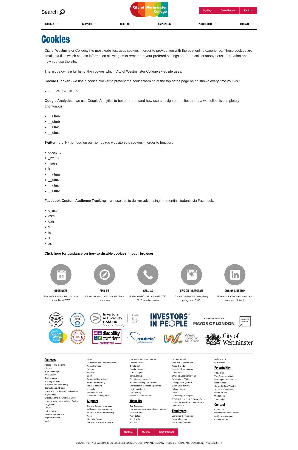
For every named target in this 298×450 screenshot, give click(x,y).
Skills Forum (220, 359)
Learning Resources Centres (142, 359)
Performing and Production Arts (101, 363)
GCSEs (48, 408)
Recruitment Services (182, 423)
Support (87, 24)
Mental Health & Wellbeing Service (145, 386)
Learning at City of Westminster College (147, 409)
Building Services (53, 382)
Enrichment (134, 366)
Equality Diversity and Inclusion (143, 383)
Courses (49, 24)
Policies (133, 423)
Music (89, 359)
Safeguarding (135, 376)
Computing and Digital (55, 388)
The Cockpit (219, 400)
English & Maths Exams (140, 396)
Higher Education (53, 418)
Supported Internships (97, 379)
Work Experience (137, 389)
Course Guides (221, 420)
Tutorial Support (136, 369)
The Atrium (219, 373)
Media (47, 421)
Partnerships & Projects (183, 396)
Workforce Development (98, 396)
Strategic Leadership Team (184, 376)
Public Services (94, 366)
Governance (177, 373)
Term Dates (134, 416)
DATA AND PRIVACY (154, 443)
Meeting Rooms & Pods (225, 380)
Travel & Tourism (94, 393)
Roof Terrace (220, 383)
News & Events (136, 413)
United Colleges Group (182, 369)
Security (91, 373)
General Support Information (100, 406)
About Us (125, 24)
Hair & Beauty (51, 411)
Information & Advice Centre (100, 423)
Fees (89, 416)
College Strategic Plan (182, 383)
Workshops (219, 396)
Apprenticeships (52, 372)
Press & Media (178, 366)
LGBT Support (136, 373)
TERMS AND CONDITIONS (191, 443)
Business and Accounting (56, 385)
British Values (135, 419)
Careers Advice (136, 363)
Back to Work (51, 378)
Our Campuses (136, 406)
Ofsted (175, 393)
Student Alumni (179, 359)
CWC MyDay (135, 393)
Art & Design (50, 375)
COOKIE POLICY (134, 443)
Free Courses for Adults (140, 379)
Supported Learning (96, 383)
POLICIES (171, 443)
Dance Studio (220, 393)
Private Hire (205, 24)
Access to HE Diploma (55, 365)
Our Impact (219, 363)
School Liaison (178, 389)
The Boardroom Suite (224, 376)
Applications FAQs (180, 379)
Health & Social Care (54, 415)
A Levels (48, 368)
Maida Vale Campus (223, 416)
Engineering (50, 395)
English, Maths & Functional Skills (60, 398)
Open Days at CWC (181, 386)
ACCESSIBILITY (214, 443)
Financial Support (95, 419)
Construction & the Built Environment (61, 392)
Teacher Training (94, 386)
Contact (244, 24)
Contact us (219, 410)
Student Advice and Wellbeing (100, 413)
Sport (89, 376)
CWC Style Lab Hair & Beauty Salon (188, 399)
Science (90, 369)
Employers (164, 24)
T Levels (91, 389)
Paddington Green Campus (226, 413)
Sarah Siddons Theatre (225, 386)
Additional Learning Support (99, 409)
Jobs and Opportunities (182, 363)
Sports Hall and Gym (224, 390)
